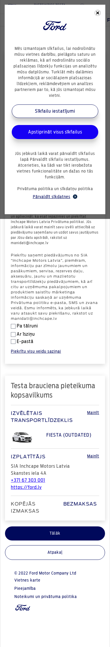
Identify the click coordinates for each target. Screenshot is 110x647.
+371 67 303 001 (28, 480)
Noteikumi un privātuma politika (45, 597)
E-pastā (22, 341)
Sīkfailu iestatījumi (55, 111)
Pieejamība (25, 589)
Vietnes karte (27, 580)
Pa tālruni (24, 326)
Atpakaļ (55, 552)
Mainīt (93, 413)
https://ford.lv (26, 487)
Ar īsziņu (23, 334)
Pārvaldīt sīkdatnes (55, 196)
